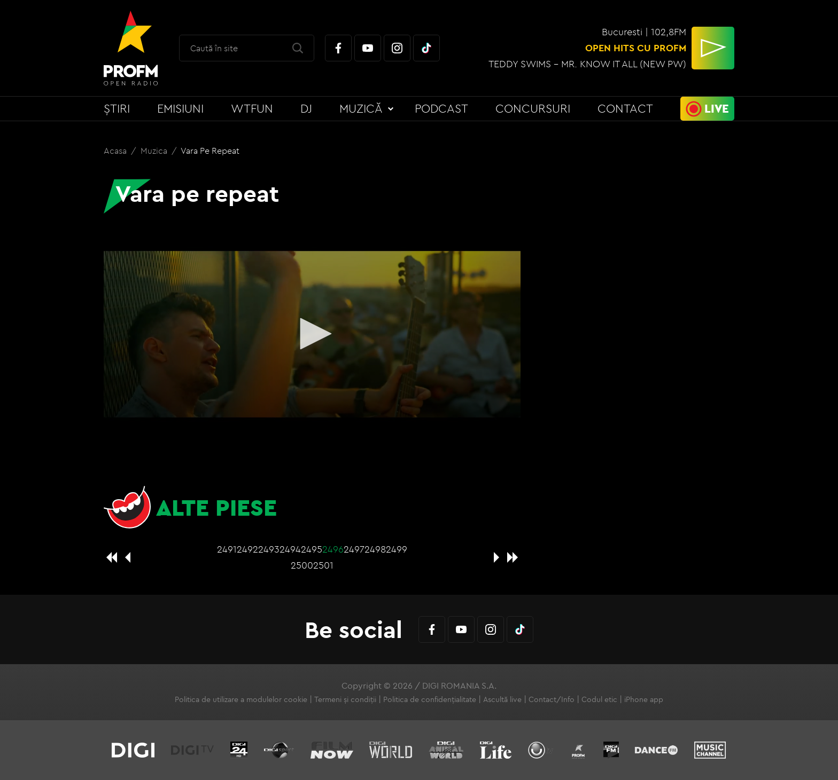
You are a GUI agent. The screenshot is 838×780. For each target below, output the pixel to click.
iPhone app (643, 699)
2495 (311, 549)
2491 (227, 549)
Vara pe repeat (210, 150)
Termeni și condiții (345, 699)
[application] (312, 334)
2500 (302, 565)
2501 (323, 565)
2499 (396, 549)
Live (716, 108)
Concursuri (532, 108)
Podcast (441, 108)
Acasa (116, 150)
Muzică (361, 108)
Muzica (155, 150)
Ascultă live (502, 699)
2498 (375, 549)
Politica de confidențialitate (429, 699)
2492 (247, 549)
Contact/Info (552, 699)
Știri (117, 108)
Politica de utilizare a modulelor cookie (241, 699)
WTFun (252, 108)
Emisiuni (180, 108)
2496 (333, 549)
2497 (354, 549)
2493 (269, 549)
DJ (306, 108)
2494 (290, 549)
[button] (312, 333)
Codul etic (599, 699)
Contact (625, 108)
